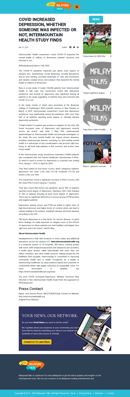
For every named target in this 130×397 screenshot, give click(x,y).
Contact (110, 393)
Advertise (99, 393)
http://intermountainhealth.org (32, 296)
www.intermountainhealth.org (65, 241)
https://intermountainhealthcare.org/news (37, 271)
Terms (72, 393)
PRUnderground (25, 283)
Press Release (32, 299)
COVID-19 (27, 71)
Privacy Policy (85, 393)
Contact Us (66, 293)
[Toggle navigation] (77, 7)
